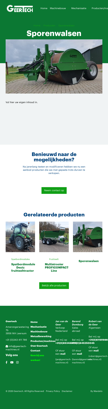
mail (62, 354)
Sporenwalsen (66, 25)
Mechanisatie (78, 8)
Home (43, 8)
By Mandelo (96, 391)
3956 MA (11, 333)
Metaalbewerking (41, 336)
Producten (49, 25)
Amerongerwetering (17, 327)
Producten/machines (43, 341)
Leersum (22, 333)
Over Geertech (39, 346)
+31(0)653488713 (66, 343)
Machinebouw (58, 8)
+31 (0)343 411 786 (16, 340)
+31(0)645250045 (83, 343)
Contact (35, 350)
